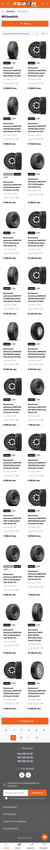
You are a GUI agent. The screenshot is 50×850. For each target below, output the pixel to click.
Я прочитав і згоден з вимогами (26, 798)
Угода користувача (23, 798)
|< (6, 730)
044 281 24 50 (25, 753)
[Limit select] (44, 33)
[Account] (47, 4)
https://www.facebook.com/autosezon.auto (22, 775)
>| (36, 737)
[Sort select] (20, 33)
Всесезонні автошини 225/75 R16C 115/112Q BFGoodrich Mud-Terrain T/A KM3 (35, 635)
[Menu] (3, 4)
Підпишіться (37, 793)
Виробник (10, 11)
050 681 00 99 (25, 757)
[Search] (8, 4)
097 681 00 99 (25, 761)
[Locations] (42, 4)
